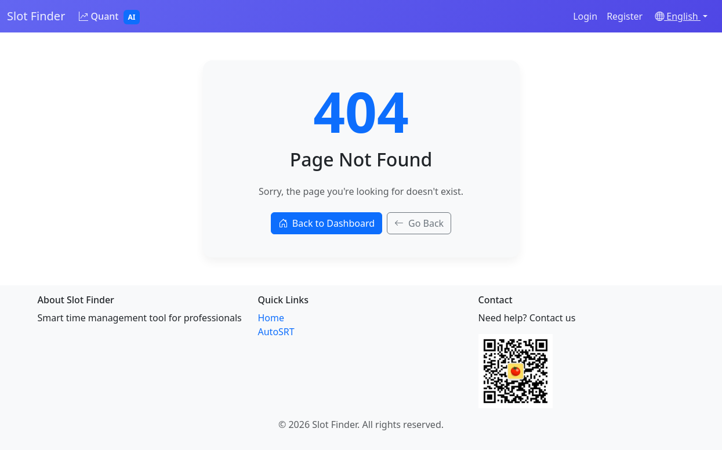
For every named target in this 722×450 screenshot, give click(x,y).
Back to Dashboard (326, 223)
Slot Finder (36, 16)
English (678, 16)
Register (625, 16)
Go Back (419, 223)
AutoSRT (276, 331)
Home (271, 317)
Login (585, 16)
